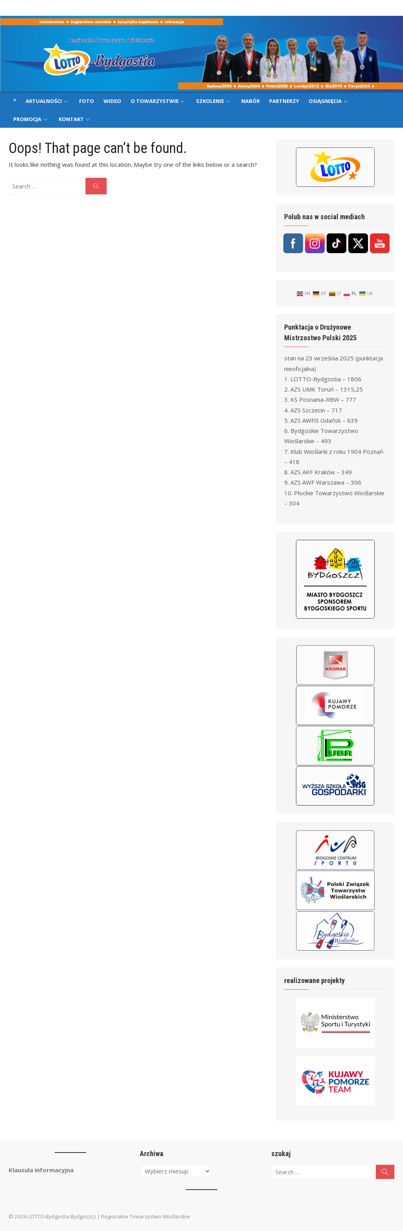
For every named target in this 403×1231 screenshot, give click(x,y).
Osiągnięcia (325, 100)
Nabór (250, 100)
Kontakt (71, 119)
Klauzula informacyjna (41, 1170)
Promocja (27, 119)
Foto (86, 100)
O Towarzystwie (155, 100)
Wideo (112, 100)
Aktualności (44, 100)
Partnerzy (284, 100)
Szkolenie (210, 100)
